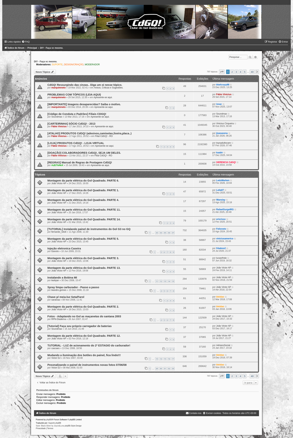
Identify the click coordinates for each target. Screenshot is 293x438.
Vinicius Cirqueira (225, 123)
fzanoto (55, 251)
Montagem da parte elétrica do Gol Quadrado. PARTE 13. (84, 267)
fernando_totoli (58, 232)
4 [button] (240, 71)
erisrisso (221, 219)
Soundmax (56, 116)
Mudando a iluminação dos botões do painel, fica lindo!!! (84, 355)
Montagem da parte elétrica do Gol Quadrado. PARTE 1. (83, 190)
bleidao (220, 296)
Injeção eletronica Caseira (64, 248)
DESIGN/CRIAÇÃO (74, 64)
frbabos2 (221, 248)
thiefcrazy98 (222, 84)
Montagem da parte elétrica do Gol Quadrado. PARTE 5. (83, 238)
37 (173, 232)
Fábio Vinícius (224, 94)
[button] (222, 72)
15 (173, 281)
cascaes (55, 348)
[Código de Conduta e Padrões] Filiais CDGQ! (76, 113)
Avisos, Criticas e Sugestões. (108, 87)
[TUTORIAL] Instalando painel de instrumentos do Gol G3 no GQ (88, 229)
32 (169, 368)
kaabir (219, 152)
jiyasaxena (222, 133)
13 (165, 281)
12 (161, 281)
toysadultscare (223, 143)
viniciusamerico (224, 238)
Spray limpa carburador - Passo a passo (73, 287)
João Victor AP (58, 183)
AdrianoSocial (223, 345)
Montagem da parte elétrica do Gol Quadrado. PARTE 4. (83, 199)
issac (219, 104)
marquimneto (58, 87)
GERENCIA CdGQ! (226, 162)
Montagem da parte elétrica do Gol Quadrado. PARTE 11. (84, 209)
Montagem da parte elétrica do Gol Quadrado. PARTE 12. (84, 335)
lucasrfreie (221, 258)
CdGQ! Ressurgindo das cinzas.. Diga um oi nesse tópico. (84, 84)
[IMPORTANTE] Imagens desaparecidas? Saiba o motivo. (84, 104)
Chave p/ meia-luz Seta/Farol (65, 296)
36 (169, 232)
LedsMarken (222, 180)
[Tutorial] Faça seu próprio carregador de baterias (79, 326)
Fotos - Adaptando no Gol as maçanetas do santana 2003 (84, 316)
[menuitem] (26, 41)
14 (169, 281)
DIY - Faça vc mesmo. (45, 61)
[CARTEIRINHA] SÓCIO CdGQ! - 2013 (71, 123)
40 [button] (252, 71)
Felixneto (221, 229)
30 (161, 368)
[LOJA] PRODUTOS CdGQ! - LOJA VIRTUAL (75, 143)
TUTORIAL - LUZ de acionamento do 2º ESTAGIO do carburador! (88, 345)
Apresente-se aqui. (103, 97)
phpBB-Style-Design (73, 426)
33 (157, 232)
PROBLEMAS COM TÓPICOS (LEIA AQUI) (74, 94)
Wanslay (220, 199)
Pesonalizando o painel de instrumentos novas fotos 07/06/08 (87, 364)
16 (169, 359)
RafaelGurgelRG (225, 209)
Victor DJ (56, 358)
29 (157, 368)
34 (161, 232)
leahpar (55, 280)
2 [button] (232, 71)
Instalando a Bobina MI (62, 277)
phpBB (49, 420)
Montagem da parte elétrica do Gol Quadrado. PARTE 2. (83, 306)
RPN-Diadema (58, 319)
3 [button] (236, 71)
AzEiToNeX (57, 165)
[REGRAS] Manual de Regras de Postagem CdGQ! (79, 162)
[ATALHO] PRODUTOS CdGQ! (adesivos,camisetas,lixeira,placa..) (89, 133)
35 (165, 232)
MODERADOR (92, 64)
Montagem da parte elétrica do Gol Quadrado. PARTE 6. (83, 180)
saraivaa (55, 299)
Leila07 (220, 190)
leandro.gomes (58, 290)
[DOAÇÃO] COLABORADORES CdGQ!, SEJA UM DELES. (84, 152)
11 (157, 281)
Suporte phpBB (54, 423)
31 (165, 368)
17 (173, 359)
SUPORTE (57, 64)
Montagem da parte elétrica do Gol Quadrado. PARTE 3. (83, 258)
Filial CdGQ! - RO (104, 136)
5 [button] (244, 71)
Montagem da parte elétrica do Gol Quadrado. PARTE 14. (84, 219)
